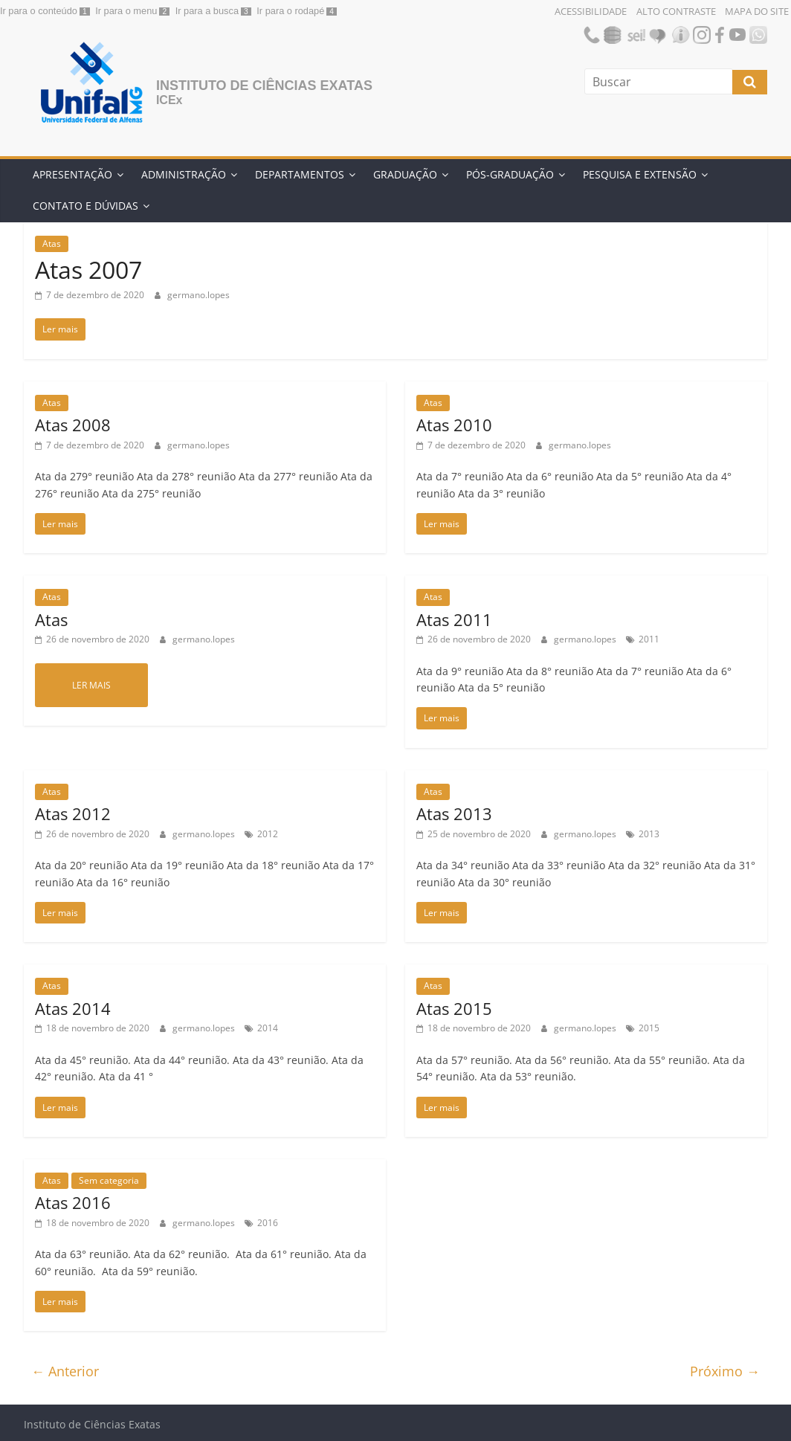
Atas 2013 (454, 813)
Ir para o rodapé (290, 10)
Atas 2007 (88, 270)
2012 (267, 834)
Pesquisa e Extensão (640, 174)
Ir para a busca (207, 10)
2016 (267, 1222)
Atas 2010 (454, 424)
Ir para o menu (126, 10)
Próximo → (725, 1371)
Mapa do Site (757, 11)
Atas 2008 (73, 424)
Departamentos (299, 174)
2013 (649, 834)
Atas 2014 (73, 1008)
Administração (183, 174)
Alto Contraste (676, 11)
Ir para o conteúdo (38, 10)
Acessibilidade (591, 11)
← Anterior (65, 1371)
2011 (649, 639)
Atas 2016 (73, 1202)
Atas (51, 243)
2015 (649, 1028)
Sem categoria (109, 1180)
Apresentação (72, 174)
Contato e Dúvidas (85, 206)
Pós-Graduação (510, 174)
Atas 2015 (454, 1008)
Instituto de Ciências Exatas (264, 85)
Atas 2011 (454, 619)
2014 (267, 1028)
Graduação (405, 174)
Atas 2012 (73, 813)
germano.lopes (198, 294)
